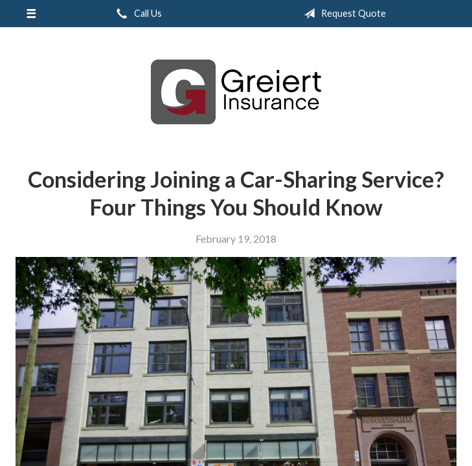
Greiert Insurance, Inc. (236, 92)
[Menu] (31, 13)
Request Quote (342, 13)
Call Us (136, 13)
